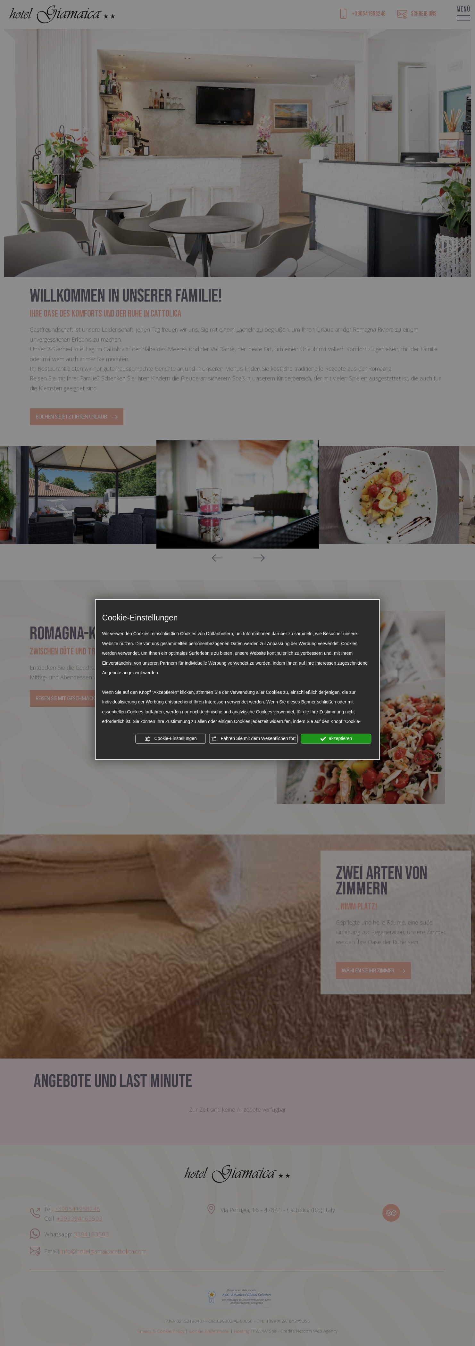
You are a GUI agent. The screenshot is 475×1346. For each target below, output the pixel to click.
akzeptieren (336, 739)
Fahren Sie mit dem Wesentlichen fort (253, 739)
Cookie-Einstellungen (171, 739)
